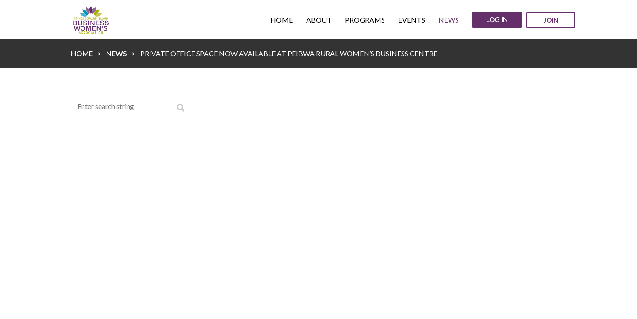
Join (551, 20)
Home (82, 53)
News (116, 53)
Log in (497, 19)
